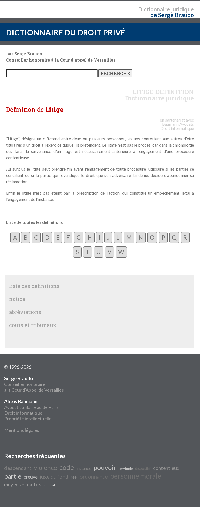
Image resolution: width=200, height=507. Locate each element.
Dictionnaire (154, 9)
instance (83, 468)
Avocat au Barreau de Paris (31, 407)
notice (17, 298)
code (66, 467)
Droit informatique (23, 413)
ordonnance (94, 476)
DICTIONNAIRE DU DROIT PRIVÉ (65, 32)
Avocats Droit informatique (177, 126)
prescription (87, 192)
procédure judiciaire (145, 168)
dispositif (143, 468)
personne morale (135, 476)
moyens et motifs (22, 484)
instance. (46, 199)
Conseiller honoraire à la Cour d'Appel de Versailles (34, 384)
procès (144, 144)
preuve (31, 477)
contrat (49, 485)
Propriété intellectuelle (28, 418)
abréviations (25, 312)
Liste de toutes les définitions (34, 222)
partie (12, 476)
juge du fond (54, 476)
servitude (125, 469)
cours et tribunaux (33, 325)
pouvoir (104, 467)
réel (74, 477)
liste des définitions (34, 285)
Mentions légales (21, 430)
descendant (18, 468)
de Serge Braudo (172, 15)
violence (45, 467)
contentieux (166, 468)
